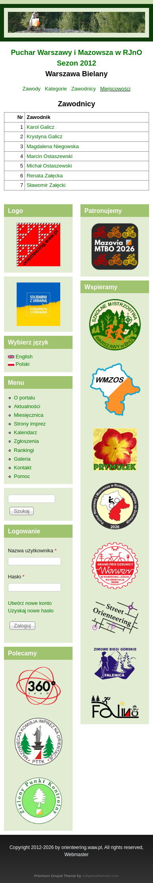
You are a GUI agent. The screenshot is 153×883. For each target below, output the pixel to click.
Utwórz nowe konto (30, 603)
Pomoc (22, 476)
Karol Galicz (40, 127)
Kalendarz (25, 432)
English (20, 357)
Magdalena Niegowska (53, 146)
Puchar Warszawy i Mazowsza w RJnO (76, 52)
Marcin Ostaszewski (50, 156)
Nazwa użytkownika (32, 551)
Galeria (22, 459)
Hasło (16, 577)
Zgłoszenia (26, 441)
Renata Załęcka (45, 176)
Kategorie (56, 89)
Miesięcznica (28, 415)
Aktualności (27, 406)
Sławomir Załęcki (46, 185)
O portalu (24, 398)
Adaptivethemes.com (100, 876)
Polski (18, 364)
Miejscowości (115, 89)
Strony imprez (30, 424)
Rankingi (24, 450)
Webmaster (77, 854)
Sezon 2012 (76, 63)
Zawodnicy (83, 89)
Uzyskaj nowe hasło (31, 611)
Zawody (32, 89)
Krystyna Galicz (44, 136)
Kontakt (22, 468)
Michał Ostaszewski (49, 166)
